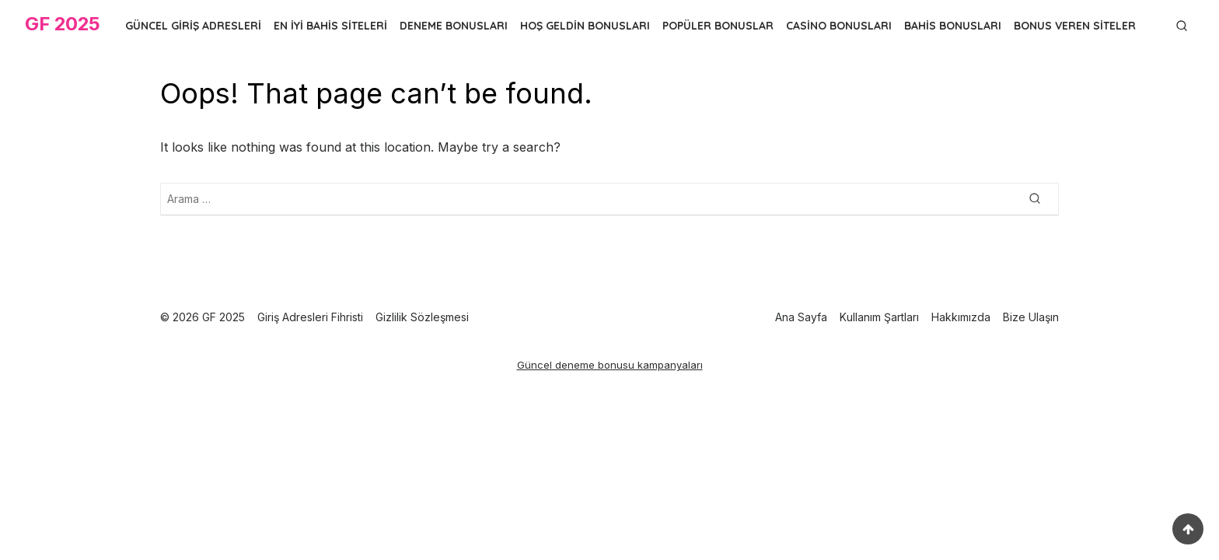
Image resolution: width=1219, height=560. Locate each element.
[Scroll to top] (1187, 528)
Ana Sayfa (801, 317)
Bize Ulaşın (1031, 317)
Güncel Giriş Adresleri (193, 26)
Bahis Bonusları (952, 26)
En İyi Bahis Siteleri (330, 26)
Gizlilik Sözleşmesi (422, 317)
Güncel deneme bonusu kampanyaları (610, 365)
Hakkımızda (960, 317)
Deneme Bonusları (454, 26)
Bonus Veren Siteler (1075, 26)
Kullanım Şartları (879, 317)
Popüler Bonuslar (718, 26)
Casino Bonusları (839, 26)
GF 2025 (62, 23)
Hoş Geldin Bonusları (585, 26)
